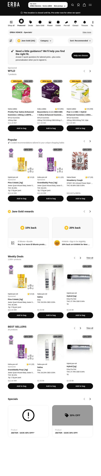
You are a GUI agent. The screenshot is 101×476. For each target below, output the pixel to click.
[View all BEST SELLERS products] (89, 328)
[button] (86, 32)
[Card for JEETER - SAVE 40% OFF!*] (28, 421)
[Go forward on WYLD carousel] (90, 71)
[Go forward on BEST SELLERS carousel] (80, 328)
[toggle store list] (48, 5)
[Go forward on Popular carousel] (90, 141)
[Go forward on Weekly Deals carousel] (80, 258)
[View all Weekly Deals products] (89, 257)
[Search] (72, 5)
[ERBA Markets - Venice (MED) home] (17, 5)
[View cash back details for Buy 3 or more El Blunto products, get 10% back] (28, 229)
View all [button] (89, 258)
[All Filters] (11, 41)
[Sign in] (78, 5)
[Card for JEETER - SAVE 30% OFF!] (72, 421)
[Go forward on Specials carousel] (90, 399)
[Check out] (84, 5)
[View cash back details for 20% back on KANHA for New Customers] (72, 229)
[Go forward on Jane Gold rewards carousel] (90, 211)
